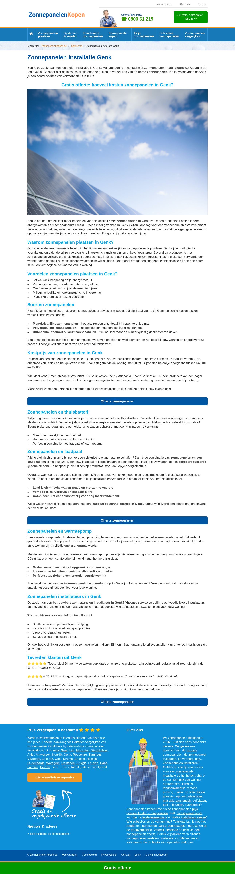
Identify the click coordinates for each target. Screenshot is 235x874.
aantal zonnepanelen (172, 825)
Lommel (32, 767)
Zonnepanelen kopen (118, 35)
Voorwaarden (69, 854)
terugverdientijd (141, 830)
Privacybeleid (108, 854)
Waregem (53, 763)
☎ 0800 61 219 (137, 19)
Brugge (82, 763)
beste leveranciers (154, 817)
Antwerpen (43, 754)
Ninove (68, 759)
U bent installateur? (156, 854)
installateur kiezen (193, 817)
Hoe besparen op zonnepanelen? (50, 833)
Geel (58, 759)
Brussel (80, 759)
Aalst (30, 754)
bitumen (177, 805)
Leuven (93, 763)
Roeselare (80, 754)
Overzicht (203, 4)
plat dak (168, 800)
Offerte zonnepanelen (117, 401)
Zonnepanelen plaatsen (48, 35)
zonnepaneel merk (189, 813)
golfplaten (199, 800)
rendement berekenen (142, 825)
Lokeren (47, 759)
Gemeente (76, 46)
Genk (67, 754)
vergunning (163, 821)
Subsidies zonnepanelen (169, 35)
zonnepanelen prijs (185, 809)
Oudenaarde (36, 763)
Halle (103, 763)
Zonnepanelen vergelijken (195, 35)
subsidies (139, 821)
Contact (125, 854)
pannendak (183, 800)
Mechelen (82, 750)
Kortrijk (57, 754)
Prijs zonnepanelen (144, 35)
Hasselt (92, 759)
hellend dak (194, 796)
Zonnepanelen (164, 4)
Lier (71, 750)
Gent (64, 750)
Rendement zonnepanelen (93, 35)
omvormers (185, 759)
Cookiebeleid (89, 854)
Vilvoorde (33, 759)
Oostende (68, 763)
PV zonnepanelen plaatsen (181, 738)
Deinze (45, 767)
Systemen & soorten (71, 35)
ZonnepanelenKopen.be (54, 46)
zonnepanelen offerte (141, 834)
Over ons (185, 4)
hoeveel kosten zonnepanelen (147, 813)
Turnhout (95, 754)
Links (138, 854)
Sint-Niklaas (99, 750)
